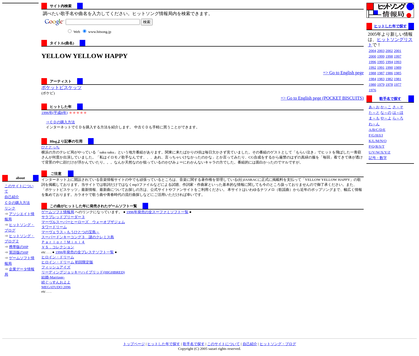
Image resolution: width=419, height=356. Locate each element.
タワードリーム (54, 227)
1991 (381, 67)
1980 (372, 84)
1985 (397, 73)
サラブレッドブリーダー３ (63, 217)
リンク (9, 208)
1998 (389, 56)
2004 (372, 51)
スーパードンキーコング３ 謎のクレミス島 (77, 237)
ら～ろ (397, 118)
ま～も (374, 118)
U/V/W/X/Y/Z (379, 152)
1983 (381, 79)
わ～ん (374, 124)
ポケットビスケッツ (61, 87)
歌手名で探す (390, 99)
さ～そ (397, 107)
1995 (381, 62)
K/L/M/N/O (378, 141)
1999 (381, 56)
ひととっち (50, 147)
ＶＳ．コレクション (57, 247)
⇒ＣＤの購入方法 (60, 122)
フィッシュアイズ (55, 267)
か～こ (385, 107)
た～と (374, 112)
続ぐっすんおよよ (55, 282)
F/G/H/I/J (376, 135)
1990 (389, 67)
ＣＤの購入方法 (17, 203)
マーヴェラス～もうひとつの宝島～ (70, 232)
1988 (372, 73)
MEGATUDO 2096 (56, 287)
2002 (389, 51)
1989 (397, 67)
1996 (372, 62)
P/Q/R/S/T (376, 146)
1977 (397, 84)
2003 (381, 51)
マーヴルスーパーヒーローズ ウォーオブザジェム (83, 222)
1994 (389, 62)
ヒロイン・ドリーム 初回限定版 (67, 262)
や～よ (385, 118)
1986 (389, 73)
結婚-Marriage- (53, 277)
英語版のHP (18, 252)
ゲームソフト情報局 (57, 212)
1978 (389, 84)
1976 (372, 90)
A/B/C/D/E (377, 130)
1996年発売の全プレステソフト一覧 (84, 252)
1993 (397, 62)
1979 (381, 84)
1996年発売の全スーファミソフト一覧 (157, 212)
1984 (372, 79)
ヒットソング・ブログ (278, 344)
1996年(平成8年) (54, 112)
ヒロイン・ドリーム (57, 257)
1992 (372, 67)
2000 (372, 56)
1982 (389, 79)
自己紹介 (11, 197)
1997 (397, 56)
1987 (381, 73)
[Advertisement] (20, 88)
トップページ (134, 344)
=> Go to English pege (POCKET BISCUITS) (322, 98)
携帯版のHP (18, 247)
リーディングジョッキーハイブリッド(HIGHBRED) (83, 272)
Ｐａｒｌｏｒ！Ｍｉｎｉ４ (63, 242)
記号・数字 (378, 158)
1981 (397, 79)
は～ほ (397, 112)
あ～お (374, 107)
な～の (385, 112)
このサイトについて (223, 344)
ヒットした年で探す (390, 26)
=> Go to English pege (343, 72)
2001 (397, 51)
